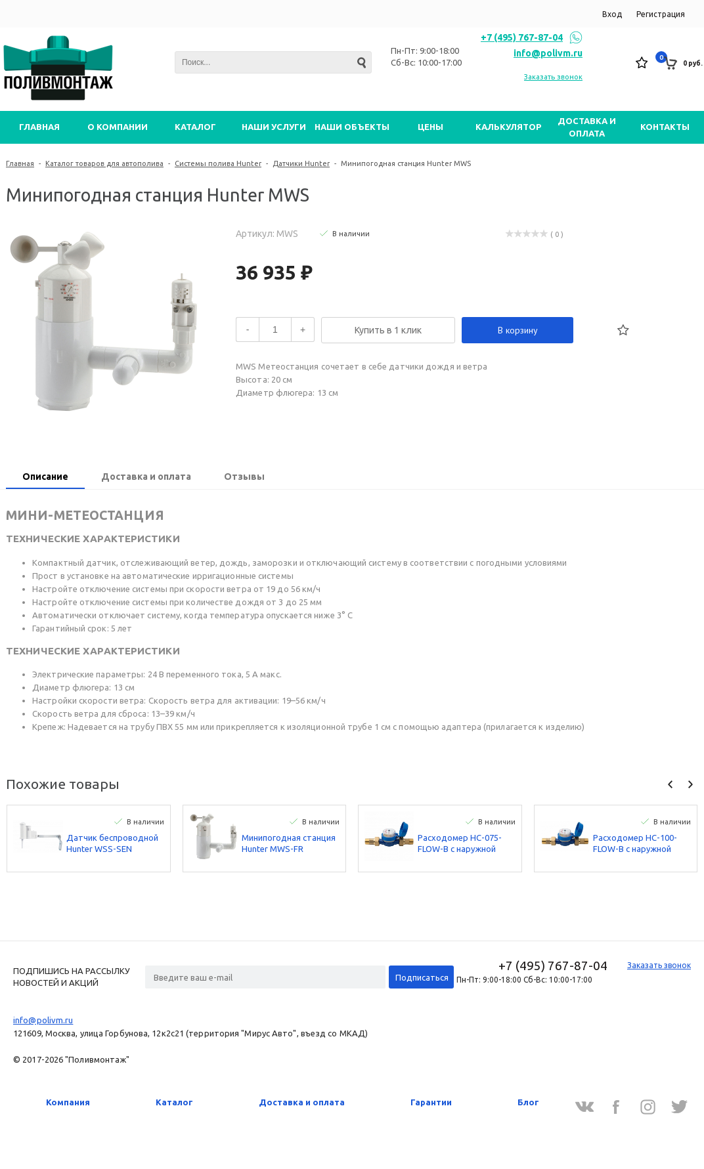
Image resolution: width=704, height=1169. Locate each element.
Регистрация (660, 14)
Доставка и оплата (302, 1102)
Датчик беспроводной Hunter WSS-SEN (112, 843)
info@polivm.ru (548, 53)
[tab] (45, 478)
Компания (68, 1102)
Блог (528, 1102)
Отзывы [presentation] (244, 476)
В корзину (518, 330)
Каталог (174, 1102)
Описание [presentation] (45, 476)
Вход (612, 14)
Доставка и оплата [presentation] (146, 476)
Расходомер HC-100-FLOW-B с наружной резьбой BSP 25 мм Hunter (635, 844)
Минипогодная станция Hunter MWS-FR (289, 843)
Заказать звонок (553, 77)
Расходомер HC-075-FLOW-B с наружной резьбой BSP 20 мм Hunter (460, 844)
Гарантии (431, 1102)
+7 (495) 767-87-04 (522, 37)
